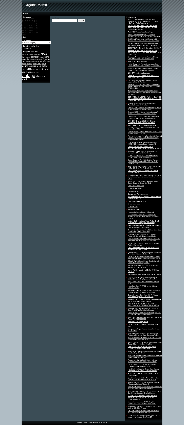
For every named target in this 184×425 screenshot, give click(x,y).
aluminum (25, 54)
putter (44, 66)
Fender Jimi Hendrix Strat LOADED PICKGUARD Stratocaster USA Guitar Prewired (144, 147)
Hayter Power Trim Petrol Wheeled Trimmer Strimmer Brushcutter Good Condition (143, 69)
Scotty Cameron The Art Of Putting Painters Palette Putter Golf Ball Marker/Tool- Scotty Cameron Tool (143, 161)
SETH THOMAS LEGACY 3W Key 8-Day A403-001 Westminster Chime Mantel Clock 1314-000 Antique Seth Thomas (144, 98)
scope (36, 69)
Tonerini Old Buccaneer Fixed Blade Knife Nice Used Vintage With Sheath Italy (144, 230)
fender (40, 59)
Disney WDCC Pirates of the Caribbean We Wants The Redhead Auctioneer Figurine (143, 113)
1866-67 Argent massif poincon (139, 73)
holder (40, 61)
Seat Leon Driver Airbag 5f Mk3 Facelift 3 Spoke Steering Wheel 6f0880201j (145, 356)
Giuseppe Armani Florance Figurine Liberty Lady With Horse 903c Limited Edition (143, 57)
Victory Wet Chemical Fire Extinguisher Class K (144, 274)
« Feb (24, 37)
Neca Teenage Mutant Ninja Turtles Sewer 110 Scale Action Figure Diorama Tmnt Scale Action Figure (144, 176)
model (44, 64)
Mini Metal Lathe (134, 209)
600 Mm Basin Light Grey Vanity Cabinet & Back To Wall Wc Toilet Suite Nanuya (143, 309)
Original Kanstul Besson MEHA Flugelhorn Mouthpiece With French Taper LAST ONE (143, 44)
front (23, 61)
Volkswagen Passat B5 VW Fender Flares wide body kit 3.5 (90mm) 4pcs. (144, 407)
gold (36, 61)
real (32, 69)
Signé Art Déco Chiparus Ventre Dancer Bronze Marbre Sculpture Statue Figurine (144, 300)
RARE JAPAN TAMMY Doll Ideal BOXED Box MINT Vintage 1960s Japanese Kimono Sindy (144, 257)
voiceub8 (27, 48)
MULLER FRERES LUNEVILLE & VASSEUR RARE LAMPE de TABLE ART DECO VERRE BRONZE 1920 (144, 86)
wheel (38, 76)
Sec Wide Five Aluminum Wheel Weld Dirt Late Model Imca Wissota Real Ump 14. (144, 416)
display (29, 59)
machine (29, 64)
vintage (28, 75)
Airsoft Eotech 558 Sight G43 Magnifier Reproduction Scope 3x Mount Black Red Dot (144, 35)
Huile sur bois (133, 206)
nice (29, 66)
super (33, 72)
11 (27, 28)
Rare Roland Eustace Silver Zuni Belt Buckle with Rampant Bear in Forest (143, 248)
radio (23, 69)
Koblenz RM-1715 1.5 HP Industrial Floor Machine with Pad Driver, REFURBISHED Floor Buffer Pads (144, 52)
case (41, 57)
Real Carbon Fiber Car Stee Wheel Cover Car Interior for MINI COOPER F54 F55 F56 (144, 239)
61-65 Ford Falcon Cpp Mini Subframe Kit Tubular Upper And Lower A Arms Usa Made (143, 40)
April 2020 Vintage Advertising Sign (140, 32)
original (34, 66)
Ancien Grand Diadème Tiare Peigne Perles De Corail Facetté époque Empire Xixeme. (144, 392)
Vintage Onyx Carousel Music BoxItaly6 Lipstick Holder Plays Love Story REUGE (144, 108)
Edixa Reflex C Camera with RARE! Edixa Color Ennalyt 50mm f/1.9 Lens (145, 132)
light (48, 61)
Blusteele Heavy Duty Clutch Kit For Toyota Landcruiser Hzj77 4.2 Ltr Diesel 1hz (143, 296)
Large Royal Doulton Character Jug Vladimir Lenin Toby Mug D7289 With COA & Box (143, 117)
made (35, 64)
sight (46, 69)
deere (46, 57)
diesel (24, 59)
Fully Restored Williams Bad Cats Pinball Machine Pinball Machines (142, 81)
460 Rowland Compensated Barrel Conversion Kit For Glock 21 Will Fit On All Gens (144, 167)
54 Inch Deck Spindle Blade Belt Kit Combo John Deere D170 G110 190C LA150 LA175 (143, 304)
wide (43, 76)
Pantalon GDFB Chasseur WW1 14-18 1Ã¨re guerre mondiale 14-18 (143, 76)
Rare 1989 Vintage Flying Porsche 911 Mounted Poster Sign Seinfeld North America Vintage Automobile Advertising (145, 137)
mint (39, 63)
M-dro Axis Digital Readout (137, 61)
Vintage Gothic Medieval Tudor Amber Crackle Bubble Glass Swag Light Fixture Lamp (144, 222)
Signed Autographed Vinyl (137, 201)
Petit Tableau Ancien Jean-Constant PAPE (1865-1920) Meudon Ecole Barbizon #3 (143, 143)
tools (37, 72)
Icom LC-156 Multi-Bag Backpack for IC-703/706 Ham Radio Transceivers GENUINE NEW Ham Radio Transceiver (143, 21)
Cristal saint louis (134, 204)
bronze (28, 57)
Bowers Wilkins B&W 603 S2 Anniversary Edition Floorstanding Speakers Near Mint (142, 278)
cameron (35, 57)
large (44, 61)
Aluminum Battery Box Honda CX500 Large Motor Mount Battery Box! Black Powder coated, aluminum (145, 92)
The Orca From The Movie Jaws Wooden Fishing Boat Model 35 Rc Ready (142, 152)
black (44, 53)
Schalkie (104, 422)
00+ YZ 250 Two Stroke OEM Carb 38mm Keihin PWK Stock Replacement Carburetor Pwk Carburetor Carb (143, 27)
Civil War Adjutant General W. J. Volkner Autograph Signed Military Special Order (142, 235)
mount (25, 66)
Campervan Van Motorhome (138, 194)
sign (23, 72)
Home (25, 13)
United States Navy (134, 188)
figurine (46, 59)
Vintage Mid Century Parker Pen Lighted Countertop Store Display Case (142, 347)
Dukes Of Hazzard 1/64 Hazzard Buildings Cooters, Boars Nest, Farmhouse (143, 156)
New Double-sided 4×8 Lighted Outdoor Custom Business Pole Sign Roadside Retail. (145, 387)
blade (23, 57)
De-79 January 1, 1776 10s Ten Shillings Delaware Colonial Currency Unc (142, 365)
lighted (24, 64)
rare (28, 69)
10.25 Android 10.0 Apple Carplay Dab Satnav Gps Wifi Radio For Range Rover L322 (144, 291)
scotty (41, 69)
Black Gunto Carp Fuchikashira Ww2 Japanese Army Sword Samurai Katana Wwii (144, 253)
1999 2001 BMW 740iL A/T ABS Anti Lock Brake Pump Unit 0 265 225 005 (145, 318)
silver (28, 72)
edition (35, 59)
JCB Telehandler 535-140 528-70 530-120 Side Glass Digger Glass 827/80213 (144, 338)
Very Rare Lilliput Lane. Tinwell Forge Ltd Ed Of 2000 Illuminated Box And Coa (144, 226)
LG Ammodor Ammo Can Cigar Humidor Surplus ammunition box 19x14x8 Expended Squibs (143, 216)
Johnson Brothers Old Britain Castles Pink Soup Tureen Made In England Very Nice (145, 343)
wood (24, 79)
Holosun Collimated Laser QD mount (141, 212)
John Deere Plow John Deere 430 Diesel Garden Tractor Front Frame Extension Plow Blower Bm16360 (143, 127)
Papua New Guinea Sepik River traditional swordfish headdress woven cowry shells (142, 361)
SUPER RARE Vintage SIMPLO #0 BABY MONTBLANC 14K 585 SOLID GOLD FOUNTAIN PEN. (142, 397)
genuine (27, 61)
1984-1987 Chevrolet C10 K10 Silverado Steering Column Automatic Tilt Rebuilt (142, 122)
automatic (37, 54)
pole (40, 66)
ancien (31, 54)
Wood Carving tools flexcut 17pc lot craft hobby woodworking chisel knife (144, 352)
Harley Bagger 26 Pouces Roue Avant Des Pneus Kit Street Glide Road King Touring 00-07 (144, 65)
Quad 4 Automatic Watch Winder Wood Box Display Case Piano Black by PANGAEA (143, 378)
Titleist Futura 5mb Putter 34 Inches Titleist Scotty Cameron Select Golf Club (143, 182)
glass (32, 61)
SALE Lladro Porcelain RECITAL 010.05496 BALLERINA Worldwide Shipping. (143, 411)
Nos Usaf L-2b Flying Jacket (138, 322)
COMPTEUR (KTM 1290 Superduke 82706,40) (144, 48)
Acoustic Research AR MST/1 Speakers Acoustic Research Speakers (142, 104)
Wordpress (88, 422)
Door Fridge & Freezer (136, 186)
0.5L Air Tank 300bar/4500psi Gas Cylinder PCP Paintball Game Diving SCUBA (145, 262)
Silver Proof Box (133, 191)
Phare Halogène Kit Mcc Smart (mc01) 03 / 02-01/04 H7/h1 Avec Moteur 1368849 (144, 313)
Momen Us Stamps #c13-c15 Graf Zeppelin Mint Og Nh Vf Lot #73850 (143, 266)
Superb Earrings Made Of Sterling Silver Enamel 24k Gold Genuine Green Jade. (142, 402)
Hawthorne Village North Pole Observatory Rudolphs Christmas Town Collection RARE (143, 334)
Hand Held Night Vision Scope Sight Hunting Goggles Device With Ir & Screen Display (143, 370)
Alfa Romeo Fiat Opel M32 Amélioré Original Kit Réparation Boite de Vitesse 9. (144, 383)
